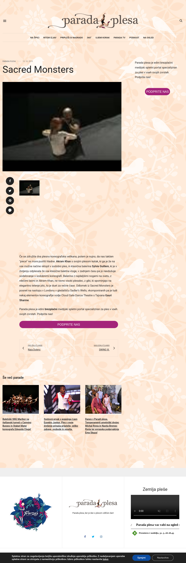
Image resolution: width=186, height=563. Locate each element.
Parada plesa (9, 61)
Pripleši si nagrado (71, 37)
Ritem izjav (49, 37)
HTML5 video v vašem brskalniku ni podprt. (155, 507)
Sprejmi (141, 557)
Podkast (134, 37)
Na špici (34, 37)
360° (89, 37)
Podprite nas (69, 324)
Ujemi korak (103, 37)
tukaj (105, 559)
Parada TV (119, 37)
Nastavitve (163, 557)
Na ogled (148, 37)
